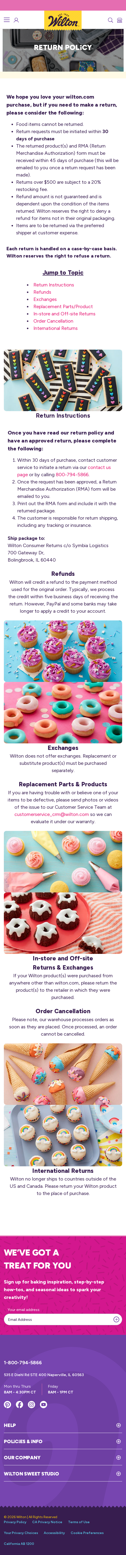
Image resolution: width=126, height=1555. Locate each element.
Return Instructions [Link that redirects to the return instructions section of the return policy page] (53, 285)
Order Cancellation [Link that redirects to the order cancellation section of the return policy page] (53, 321)
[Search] (110, 19)
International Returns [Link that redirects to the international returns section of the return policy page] (55, 328)
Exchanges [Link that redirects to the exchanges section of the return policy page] (45, 299)
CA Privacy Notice (47, 1522)
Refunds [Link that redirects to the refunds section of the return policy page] (42, 292)
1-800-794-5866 (23, 1362)
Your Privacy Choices (21, 1533)
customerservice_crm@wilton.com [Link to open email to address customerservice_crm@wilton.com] (51, 814)
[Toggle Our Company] (81, 1457)
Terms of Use (79, 1522)
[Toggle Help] (69, 1425)
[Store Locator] (119, 19)
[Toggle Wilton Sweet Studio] (90, 1473)
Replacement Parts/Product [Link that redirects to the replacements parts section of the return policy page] (63, 306)
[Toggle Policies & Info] (82, 1441)
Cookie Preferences (87, 1533)
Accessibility (54, 1533)
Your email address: (24, 1309)
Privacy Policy (15, 1522)
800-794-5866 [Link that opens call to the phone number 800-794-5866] (72, 474)
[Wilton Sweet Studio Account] (16, 19)
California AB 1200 (19, 1544)
